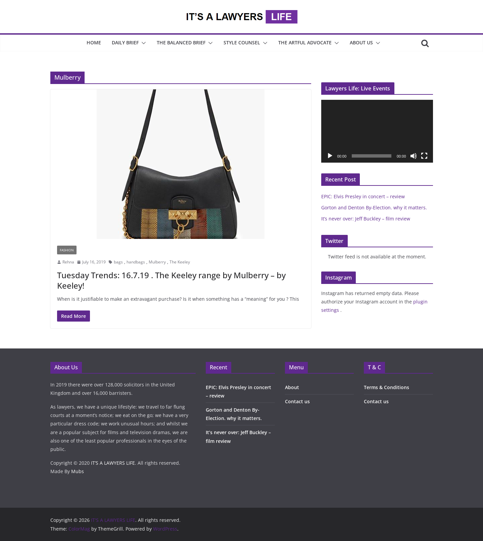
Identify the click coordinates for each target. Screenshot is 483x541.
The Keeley (180, 262)
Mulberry (157, 262)
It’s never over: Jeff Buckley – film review (365, 218)
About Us (361, 42)
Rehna (68, 262)
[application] (377, 131)
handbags (136, 262)
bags (118, 262)
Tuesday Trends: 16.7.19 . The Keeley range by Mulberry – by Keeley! (171, 280)
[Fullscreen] (424, 156)
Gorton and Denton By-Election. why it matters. (374, 207)
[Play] (330, 156)
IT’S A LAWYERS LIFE (113, 463)
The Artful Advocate (305, 42)
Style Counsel (242, 42)
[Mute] (413, 156)
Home (94, 42)
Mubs (77, 471)
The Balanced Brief (181, 42)
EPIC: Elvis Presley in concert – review (363, 196)
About (292, 387)
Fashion (67, 250)
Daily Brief (125, 42)
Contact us (297, 401)
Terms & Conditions (386, 387)
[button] (142, 43)
